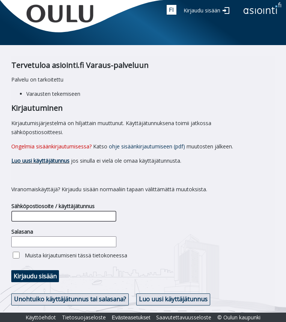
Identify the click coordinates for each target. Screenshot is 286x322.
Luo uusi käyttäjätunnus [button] (173, 299)
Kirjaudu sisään (202, 10)
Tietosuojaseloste (84, 317)
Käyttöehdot (41, 317)
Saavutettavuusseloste (183, 317)
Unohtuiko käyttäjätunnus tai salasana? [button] (70, 299)
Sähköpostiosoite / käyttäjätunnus (53, 206)
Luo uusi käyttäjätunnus (40, 160)
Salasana (22, 231)
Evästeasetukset (131, 317)
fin (171, 10)
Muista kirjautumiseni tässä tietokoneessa (76, 255)
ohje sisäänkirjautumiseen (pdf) (147, 146)
